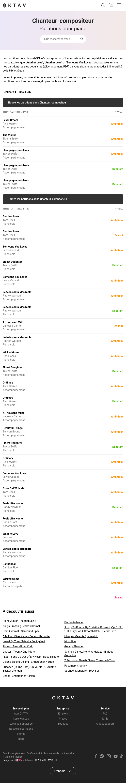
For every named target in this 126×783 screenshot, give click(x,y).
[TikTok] (121, 757)
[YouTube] (115, 757)
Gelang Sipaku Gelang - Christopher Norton (28, 661)
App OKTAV (21, 713)
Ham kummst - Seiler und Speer (21, 631)
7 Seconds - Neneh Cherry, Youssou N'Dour (89, 660)
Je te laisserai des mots (17, 292)
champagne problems (16, 150)
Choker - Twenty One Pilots (19, 651)
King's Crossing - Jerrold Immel (21, 626)
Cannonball (9, 564)
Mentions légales (13, 756)
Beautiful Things (13, 428)
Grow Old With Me (13, 488)
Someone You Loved (79, 62)
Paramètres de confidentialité (59, 753)
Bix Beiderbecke (73, 622)
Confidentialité (34, 753)
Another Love (34, 62)
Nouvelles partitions (21, 728)
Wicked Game (11, 352)
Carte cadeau (21, 718)
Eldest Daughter (12, 261)
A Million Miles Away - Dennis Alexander (26, 636)
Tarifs (105, 718)
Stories (21, 733)
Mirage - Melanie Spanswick (81, 636)
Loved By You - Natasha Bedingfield (24, 641)
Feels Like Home (13, 503)
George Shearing (74, 646)
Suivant (118, 597)
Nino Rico (70, 641)
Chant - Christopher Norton (19, 675)
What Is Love (10, 533)
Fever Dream (10, 120)
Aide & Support (105, 723)
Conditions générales (14, 753)
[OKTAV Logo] (14, 5)
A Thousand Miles (13, 322)
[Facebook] (96, 757)
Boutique (63, 723)
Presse (63, 718)
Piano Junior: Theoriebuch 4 (19, 620)
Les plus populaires (21, 723)
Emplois (63, 713)
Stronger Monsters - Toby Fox (81, 670)
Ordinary (8, 382)
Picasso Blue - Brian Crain (18, 646)
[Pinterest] (102, 757)
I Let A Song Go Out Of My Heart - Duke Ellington (31, 656)
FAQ (105, 713)
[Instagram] (109, 757)
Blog (21, 738)
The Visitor (9, 135)
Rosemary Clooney (75, 665)
